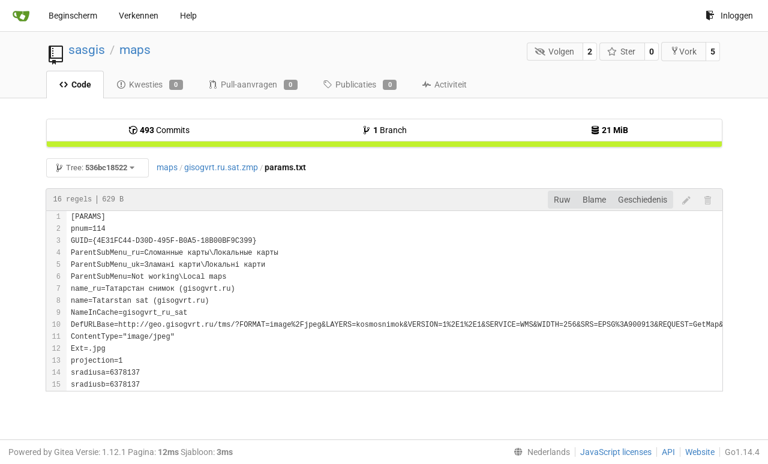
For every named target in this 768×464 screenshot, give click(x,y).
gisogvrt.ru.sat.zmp (221, 167)
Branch (384, 130)
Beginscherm (73, 15)
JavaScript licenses (616, 452)
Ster (621, 51)
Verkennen (138, 15)
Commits (159, 130)
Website (700, 452)
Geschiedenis (642, 199)
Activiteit (444, 84)
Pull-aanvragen (253, 85)
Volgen (554, 51)
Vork (683, 51)
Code (75, 84)
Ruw (562, 199)
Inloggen (729, 15)
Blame (594, 199)
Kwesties (149, 85)
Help (188, 15)
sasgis (86, 50)
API (668, 452)
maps (135, 50)
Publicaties (360, 85)
